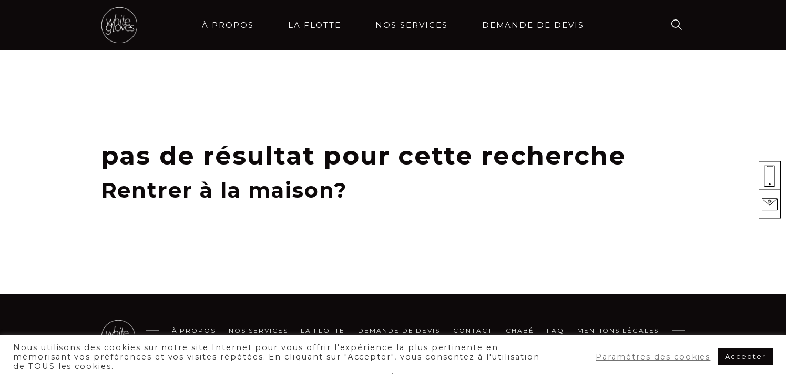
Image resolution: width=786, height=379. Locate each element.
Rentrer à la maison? (224, 190)
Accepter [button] (745, 356)
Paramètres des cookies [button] (653, 357)
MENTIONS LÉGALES (618, 330)
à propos (228, 25)
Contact (473, 330)
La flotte (315, 25)
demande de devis (533, 25)
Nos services (411, 25)
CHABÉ (520, 330)
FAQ (555, 330)
